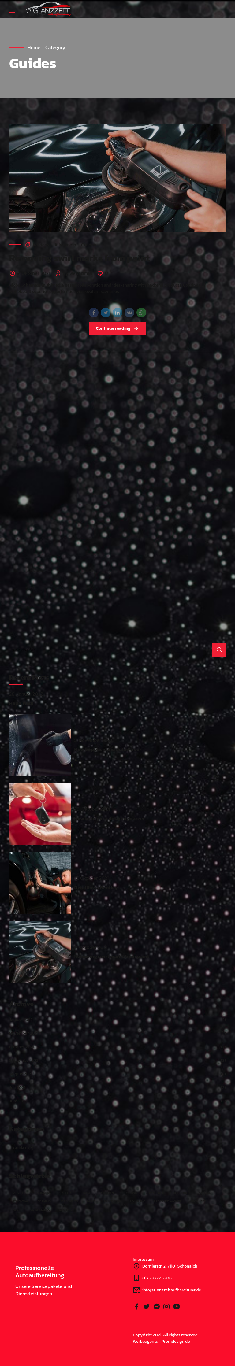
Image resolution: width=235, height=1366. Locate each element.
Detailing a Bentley (96, 887)
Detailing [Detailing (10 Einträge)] (180, 1192)
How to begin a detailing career (109, 818)
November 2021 (23, 1033)
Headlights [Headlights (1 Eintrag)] (68, 1201)
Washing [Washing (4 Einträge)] (65, 1209)
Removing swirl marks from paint (79, 258)
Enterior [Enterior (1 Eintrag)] (204, 1192)
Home (34, 47)
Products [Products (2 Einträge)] (198, 1201)
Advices (40, 244)
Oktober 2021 (21, 1047)
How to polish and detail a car (107, 749)
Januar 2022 (20, 1019)
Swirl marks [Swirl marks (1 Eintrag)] (40, 1209)
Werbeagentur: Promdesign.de (161, 1341)
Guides (88, 244)
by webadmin (77, 273)
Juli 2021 (17, 1087)
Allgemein (65, 244)
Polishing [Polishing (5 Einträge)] (137, 1201)
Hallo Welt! (21, 703)
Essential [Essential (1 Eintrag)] (21, 1201)
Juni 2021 (18, 1101)
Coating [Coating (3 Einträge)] (131, 1192)
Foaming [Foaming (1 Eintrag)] (44, 1201)
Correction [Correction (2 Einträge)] (155, 1192)
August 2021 (20, 1074)
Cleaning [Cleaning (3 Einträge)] (108, 1192)
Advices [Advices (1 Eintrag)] (19, 1192)
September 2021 (24, 1060)
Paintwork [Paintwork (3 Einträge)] (112, 1201)
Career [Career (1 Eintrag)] (65, 1192)
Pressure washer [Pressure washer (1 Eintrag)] (168, 1201)
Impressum (143, 1259)
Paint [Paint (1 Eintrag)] (90, 1201)
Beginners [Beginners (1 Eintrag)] (42, 1192)
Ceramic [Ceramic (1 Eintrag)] (86, 1192)
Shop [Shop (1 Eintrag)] (17, 1209)
